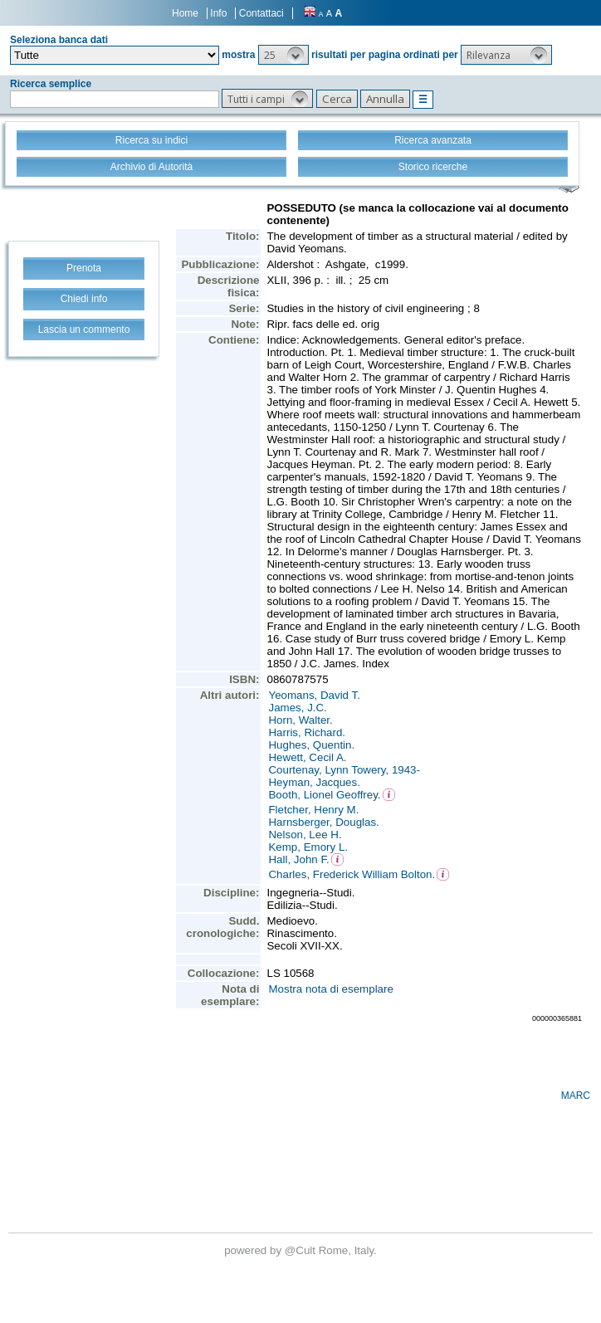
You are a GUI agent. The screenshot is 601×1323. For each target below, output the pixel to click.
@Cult (302, 1250)
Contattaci (261, 13)
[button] (283, 55)
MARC (575, 1095)
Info (218, 13)
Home (185, 13)
